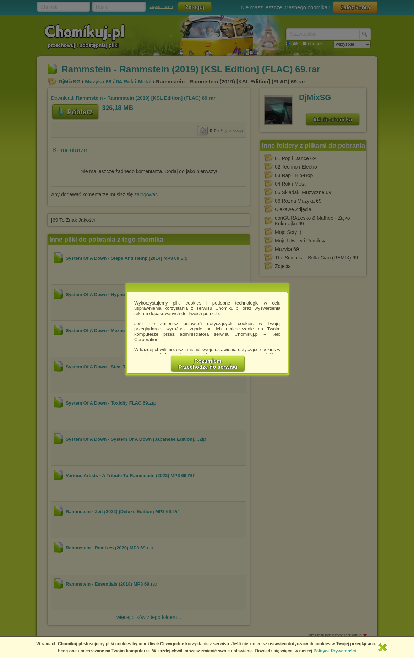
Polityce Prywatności (335, 650)
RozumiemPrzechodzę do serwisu (208, 364)
